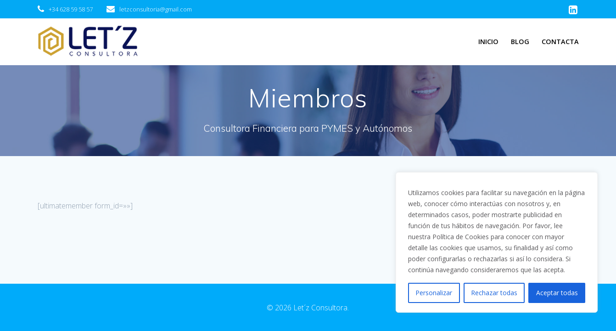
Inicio (488, 41)
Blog (520, 41)
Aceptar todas (557, 292)
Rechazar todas (494, 292)
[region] (497, 242)
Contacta (560, 41)
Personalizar (433, 292)
